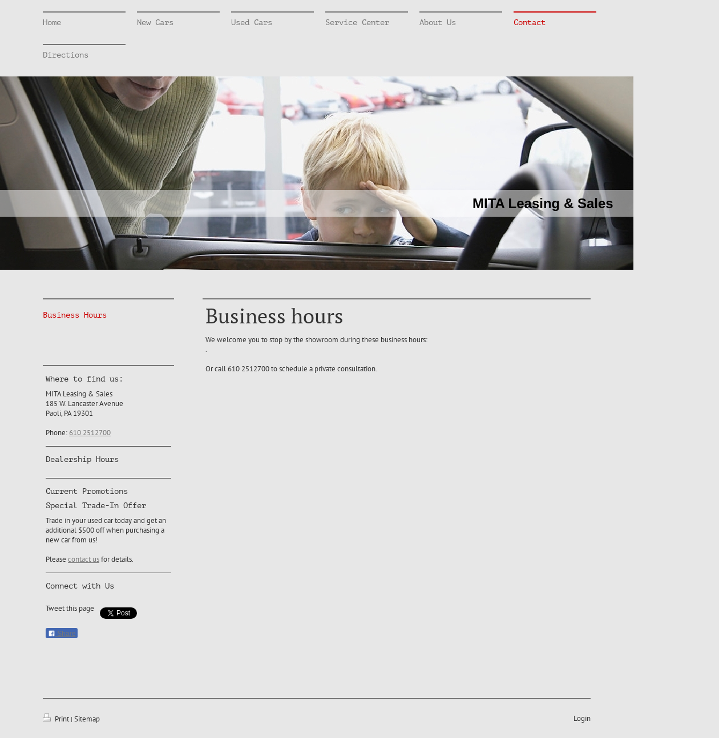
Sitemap (87, 719)
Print (57, 719)
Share (61, 634)
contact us (83, 559)
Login (582, 718)
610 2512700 (90, 432)
